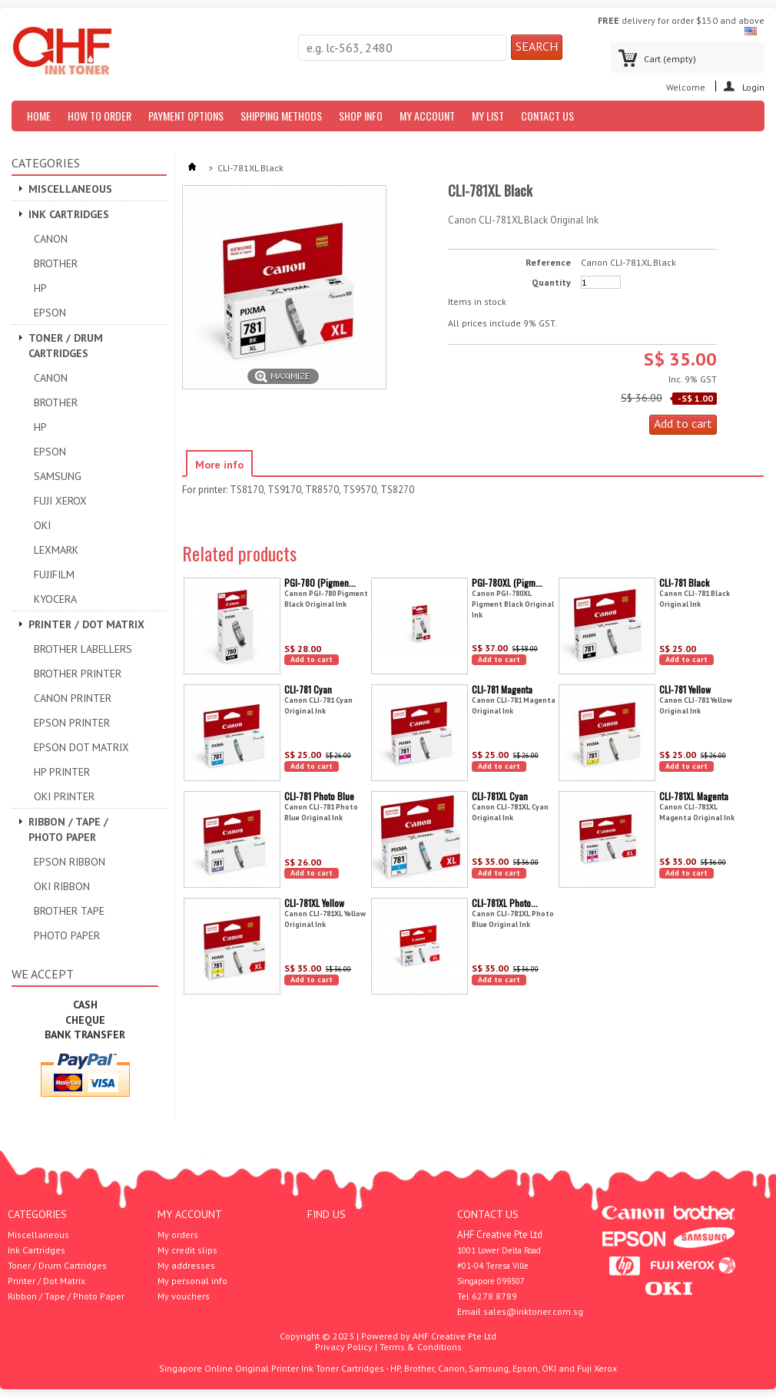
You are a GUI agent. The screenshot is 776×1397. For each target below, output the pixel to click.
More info (219, 465)
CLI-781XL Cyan (500, 796)
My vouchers (184, 1296)
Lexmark (56, 550)
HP (40, 288)
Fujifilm (54, 574)
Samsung (57, 476)
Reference (548, 262)
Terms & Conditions (421, 1346)
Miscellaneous (70, 189)
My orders (178, 1235)
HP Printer (62, 772)
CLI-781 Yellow (685, 689)
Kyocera (55, 599)
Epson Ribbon (69, 862)
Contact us (547, 116)
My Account (427, 116)
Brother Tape (69, 911)
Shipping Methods (281, 116)
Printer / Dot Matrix (86, 624)
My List (488, 116)
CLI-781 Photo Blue (319, 796)
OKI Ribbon (62, 886)
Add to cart (311, 659)
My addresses (186, 1265)
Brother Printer (77, 673)
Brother (56, 263)
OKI (42, 525)
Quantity (551, 282)
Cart (670, 59)
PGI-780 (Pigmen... (320, 582)
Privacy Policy (344, 1346)
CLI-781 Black (684, 582)
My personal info (192, 1281)
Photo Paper (67, 935)
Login (753, 86)
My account (190, 1214)
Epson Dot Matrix (81, 747)
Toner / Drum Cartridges (65, 345)
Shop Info (361, 116)
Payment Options (186, 116)
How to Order (99, 116)
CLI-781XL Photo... (505, 902)
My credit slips (187, 1250)
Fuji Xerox (60, 501)
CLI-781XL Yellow (314, 902)
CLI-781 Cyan (308, 689)
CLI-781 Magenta (502, 689)
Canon (51, 239)
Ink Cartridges (68, 214)
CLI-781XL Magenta (693, 796)
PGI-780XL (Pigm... (507, 582)
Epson (50, 312)
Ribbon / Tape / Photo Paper (68, 829)
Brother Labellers (83, 649)
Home (39, 116)
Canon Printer (72, 698)
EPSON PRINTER (72, 723)
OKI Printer (64, 796)
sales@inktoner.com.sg (533, 1311)
